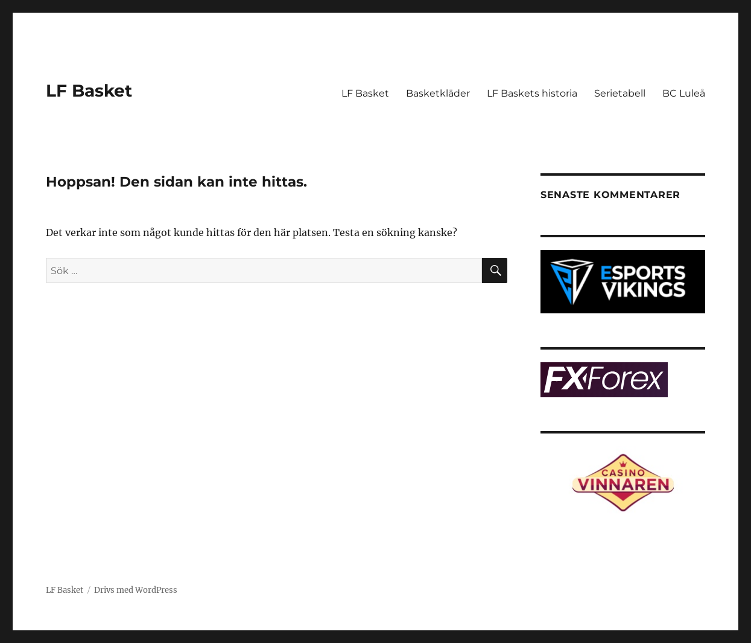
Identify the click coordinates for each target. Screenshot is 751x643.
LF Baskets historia (532, 93)
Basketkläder (438, 93)
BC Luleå (683, 93)
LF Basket (89, 90)
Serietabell (619, 93)
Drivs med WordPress (135, 590)
